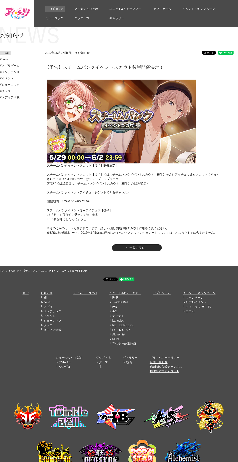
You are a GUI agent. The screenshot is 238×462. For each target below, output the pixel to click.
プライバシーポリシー (164, 357)
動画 (129, 362)
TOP (2, 270)
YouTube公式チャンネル (166, 366)
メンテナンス (52, 311)
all (45, 297)
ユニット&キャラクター (125, 293)
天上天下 (118, 316)
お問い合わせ (159, 362)
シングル (65, 366)
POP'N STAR (121, 330)
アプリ (48, 306)
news (47, 302)
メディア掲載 (52, 330)
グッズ (48, 325)
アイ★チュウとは (85, 293)
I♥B (114, 306)
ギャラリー (130, 357)
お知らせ (14, 270)
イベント (49, 316)
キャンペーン (195, 297)
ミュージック (52, 320)
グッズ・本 (103, 357)
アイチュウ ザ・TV (198, 306)
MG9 (115, 339)
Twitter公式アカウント (164, 371)
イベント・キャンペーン (199, 293)
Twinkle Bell (120, 302)
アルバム (65, 362)
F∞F (115, 297)
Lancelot (118, 320)
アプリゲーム (162, 293)
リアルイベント (196, 302)
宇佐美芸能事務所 (124, 343)
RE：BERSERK (123, 325)
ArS (114, 311)
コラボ (190, 311)
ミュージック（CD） (70, 357)
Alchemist (118, 334)
